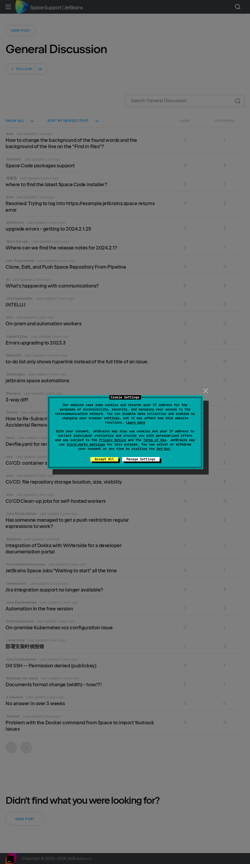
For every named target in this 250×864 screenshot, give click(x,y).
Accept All (104, 459)
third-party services (86, 444)
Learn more (135, 422)
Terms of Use (154, 440)
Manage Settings (141, 459)
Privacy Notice (112, 440)
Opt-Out (163, 449)
